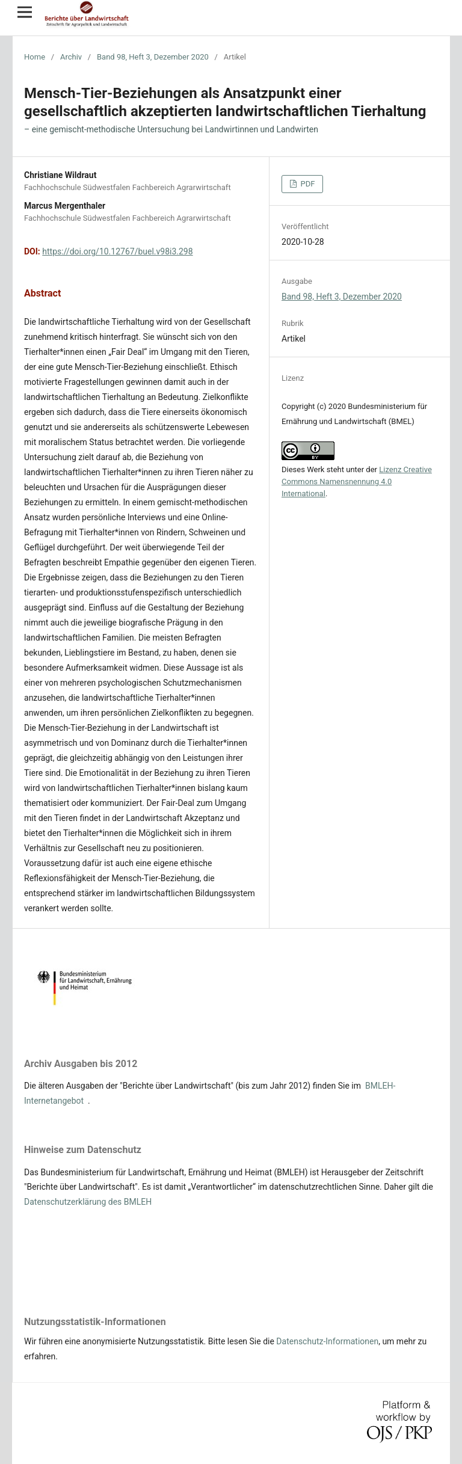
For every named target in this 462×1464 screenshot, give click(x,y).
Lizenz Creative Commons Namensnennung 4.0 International (357, 481)
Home (34, 56)
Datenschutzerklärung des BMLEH (88, 1202)
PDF (306, 183)
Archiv (71, 56)
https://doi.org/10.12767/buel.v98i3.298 (117, 251)
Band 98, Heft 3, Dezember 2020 (153, 56)
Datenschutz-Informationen (327, 1341)
